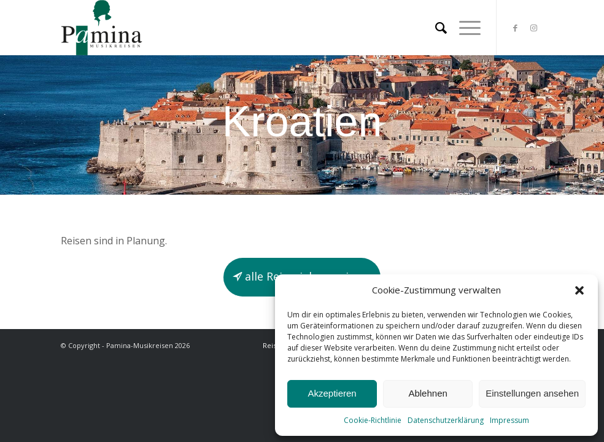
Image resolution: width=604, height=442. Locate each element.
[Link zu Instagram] (534, 27)
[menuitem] (435, 27)
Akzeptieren (332, 393)
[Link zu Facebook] (515, 27)
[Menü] (464, 27)
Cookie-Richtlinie (372, 420)
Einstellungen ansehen (532, 393)
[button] (579, 290)
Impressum (509, 420)
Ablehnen (427, 393)
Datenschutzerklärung (446, 420)
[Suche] (435, 27)
